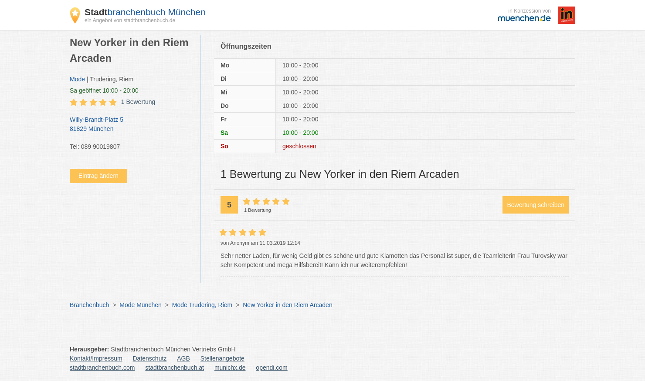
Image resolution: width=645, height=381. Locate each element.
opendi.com (271, 367)
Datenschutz (150, 358)
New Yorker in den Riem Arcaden (287, 304)
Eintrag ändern (98, 175)
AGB (183, 358)
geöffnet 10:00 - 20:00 (104, 90)
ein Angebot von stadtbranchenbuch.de (130, 20)
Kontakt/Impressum (96, 358)
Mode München (140, 304)
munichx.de (230, 367)
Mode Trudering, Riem (202, 304)
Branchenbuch (89, 304)
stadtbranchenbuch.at (174, 367)
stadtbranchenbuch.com (102, 367)
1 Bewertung (138, 101)
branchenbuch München (145, 12)
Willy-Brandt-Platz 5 (131, 125)
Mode (77, 79)
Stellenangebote (222, 358)
